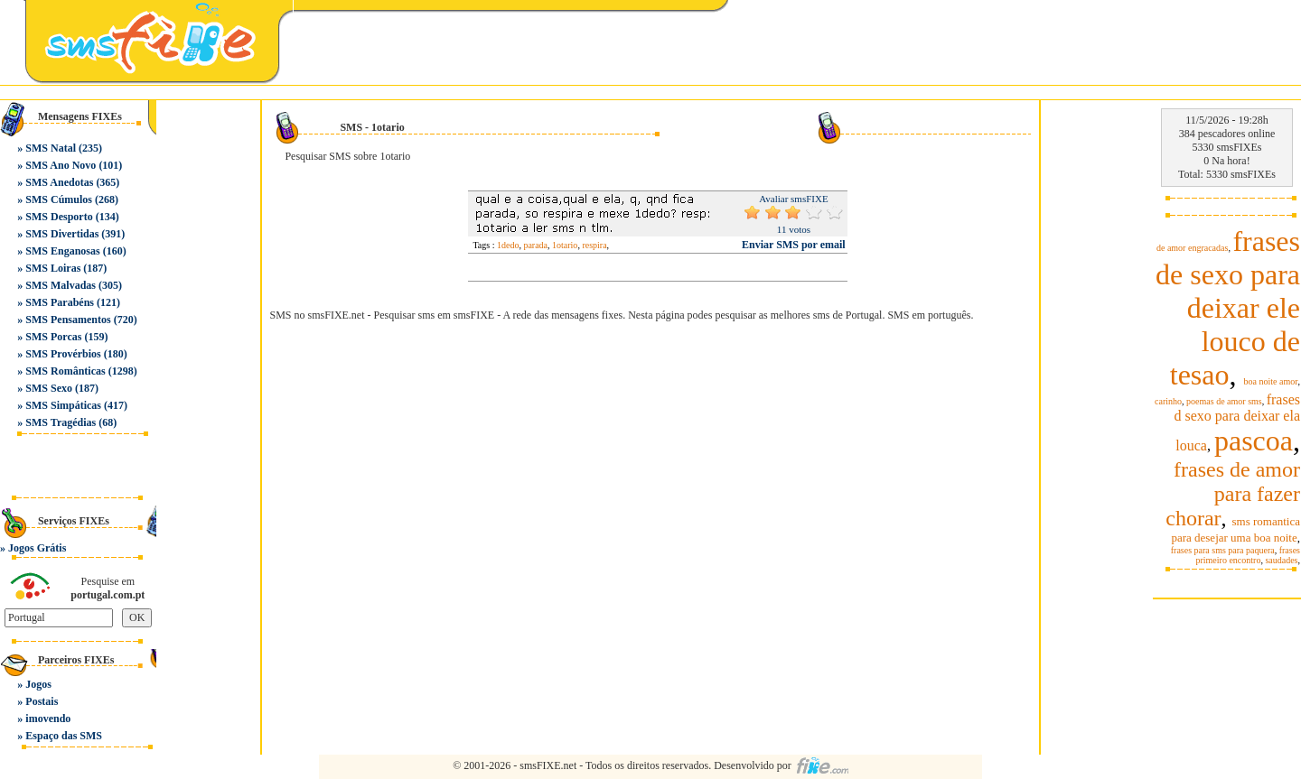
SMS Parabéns (59, 302)
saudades (1281, 560)
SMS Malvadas (60, 285)
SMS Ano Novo (60, 165)
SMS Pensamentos (67, 319)
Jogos (38, 684)
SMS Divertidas (61, 233)
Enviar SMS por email (794, 244)
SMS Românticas (65, 371)
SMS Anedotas (59, 182)
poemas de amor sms (1224, 401)
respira (594, 245)
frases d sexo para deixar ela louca (1237, 422)
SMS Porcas (53, 336)
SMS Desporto (58, 216)
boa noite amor (1271, 381)
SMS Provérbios (62, 354)
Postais (41, 701)
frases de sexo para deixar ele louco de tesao (1228, 308)
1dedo (508, 245)
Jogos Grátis (37, 548)
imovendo (47, 718)
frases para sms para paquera (1223, 550)
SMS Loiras (52, 268)
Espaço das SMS (63, 735)
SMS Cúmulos (58, 199)
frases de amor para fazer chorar (1232, 494)
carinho (1168, 401)
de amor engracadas (1192, 248)
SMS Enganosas (62, 251)
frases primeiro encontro (1247, 555)
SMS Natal (50, 148)
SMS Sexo (48, 388)
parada (535, 245)
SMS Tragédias (60, 422)
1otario (564, 245)
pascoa (1253, 440)
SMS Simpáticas (63, 405)
